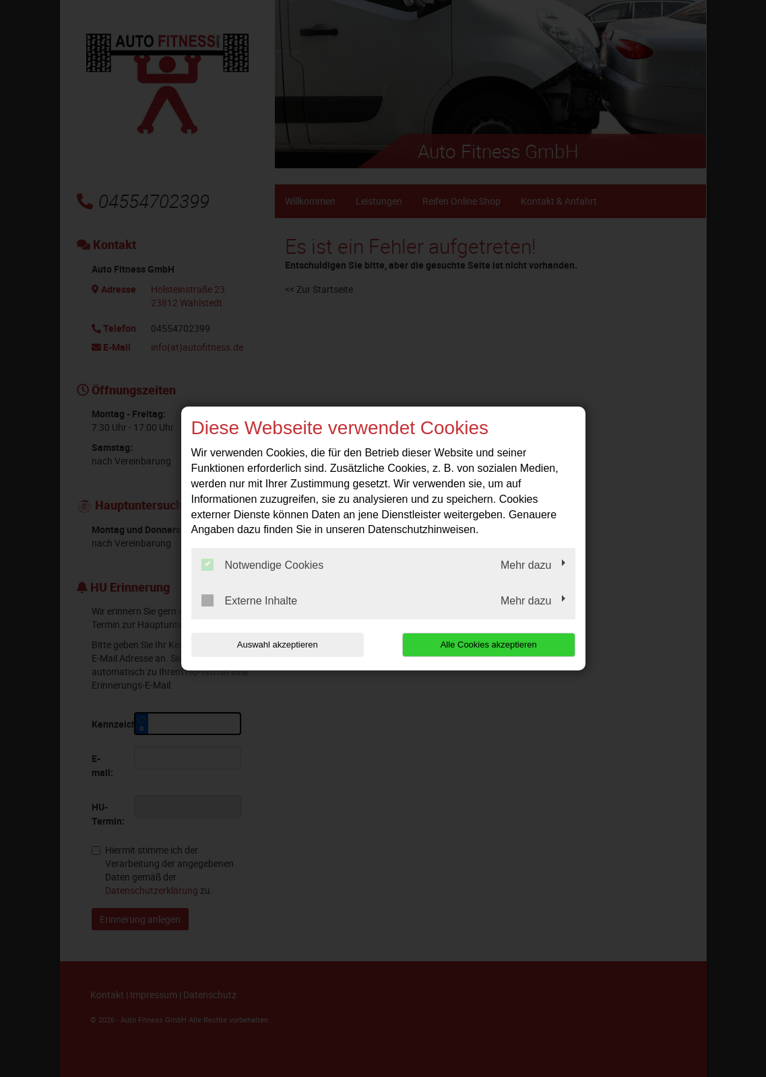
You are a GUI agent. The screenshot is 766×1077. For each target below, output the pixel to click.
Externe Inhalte (249, 600)
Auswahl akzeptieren (277, 644)
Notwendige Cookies (262, 565)
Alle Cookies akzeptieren (489, 644)
